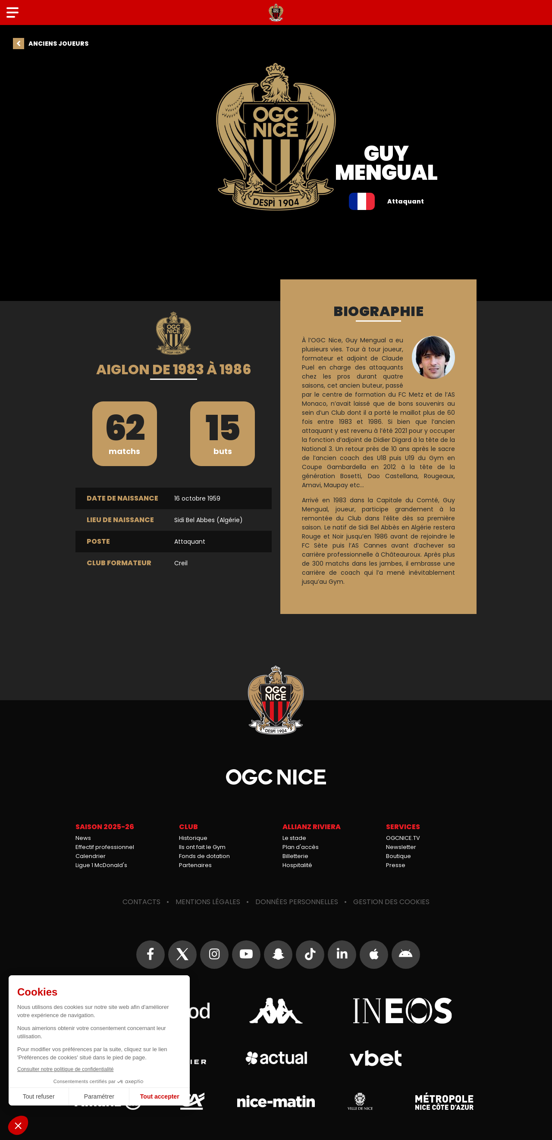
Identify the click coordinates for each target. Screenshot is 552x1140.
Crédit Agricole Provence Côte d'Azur (192, 1101)
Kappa (276, 1011)
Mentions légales (208, 902)
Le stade (294, 838)
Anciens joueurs (58, 43)
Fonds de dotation (204, 856)
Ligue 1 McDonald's (101, 865)
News (83, 838)
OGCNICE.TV (403, 838)
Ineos (402, 1011)
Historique (193, 838)
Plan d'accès (300, 847)
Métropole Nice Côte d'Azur (444, 1101)
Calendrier (90, 856)
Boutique (398, 856)
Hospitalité (297, 865)
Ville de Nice (360, 1101)
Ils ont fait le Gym (202, 847)
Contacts (141, 902)
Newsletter (401, 847)
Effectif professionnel (104, 847)
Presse (395, 865)
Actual (276, 1058)
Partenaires (195, 865)
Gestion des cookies (391, 902)
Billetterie (295, 856)
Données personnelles (296, 902)
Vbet (375, 1058)
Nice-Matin (276, 1101)
